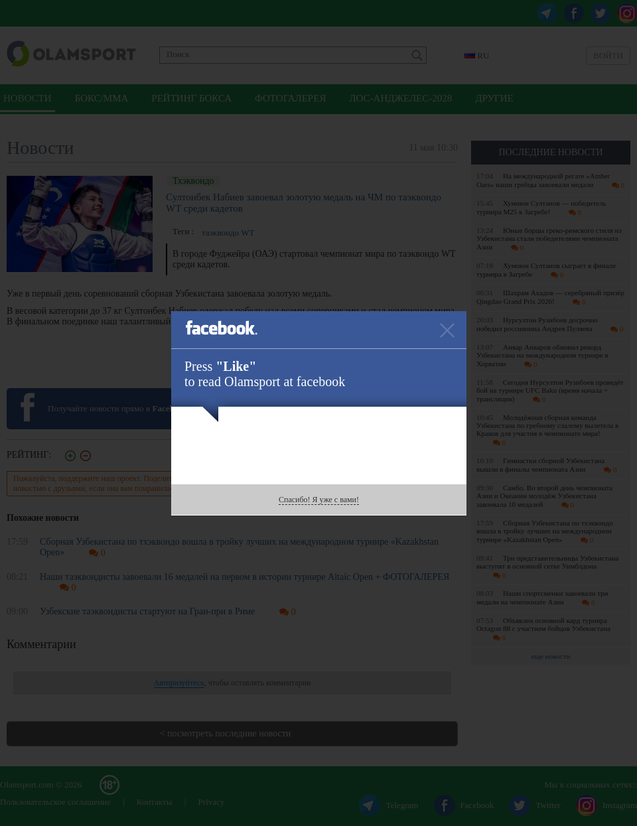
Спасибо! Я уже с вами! (319, 499)
